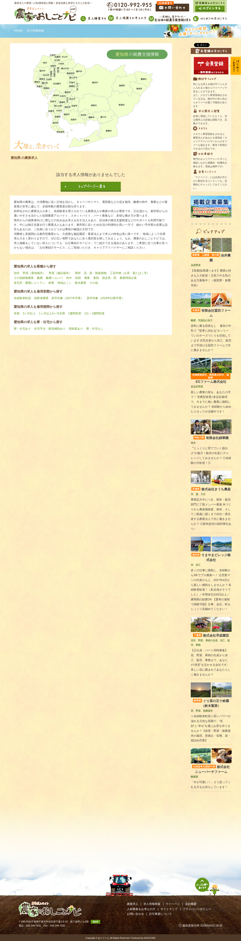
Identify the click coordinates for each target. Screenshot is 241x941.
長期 (17, 313)
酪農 (40, 278)
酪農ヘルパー (54, 278)
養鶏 (96, 278)
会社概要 (190, 904)
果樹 (78, 273)
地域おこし (64, 282)
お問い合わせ (135, 914)
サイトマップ (169, 909)
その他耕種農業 (24, 278)
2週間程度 (74, 313)
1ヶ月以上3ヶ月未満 (52, 313)
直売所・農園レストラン (29, 282)
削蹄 (78, 278)
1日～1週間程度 (94, 313)
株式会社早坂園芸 (211, 635)
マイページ (173, 904)
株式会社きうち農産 (211, 489)
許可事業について (160, 914)
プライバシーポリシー (197, 909)
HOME (18, 30)
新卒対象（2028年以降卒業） (105, 298)
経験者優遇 (41, 298)
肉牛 (69, 278)
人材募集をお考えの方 (141, 909)
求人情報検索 (151, 904)
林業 (51, 282)
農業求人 (132, 904)
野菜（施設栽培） (60, 273)
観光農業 (80, 282)
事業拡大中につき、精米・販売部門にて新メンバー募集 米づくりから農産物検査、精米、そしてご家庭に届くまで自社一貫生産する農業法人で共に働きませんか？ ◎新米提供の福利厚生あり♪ (211, 514)
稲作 (17, 273)
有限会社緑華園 (211, 438)
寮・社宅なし (94, 328)
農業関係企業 (128, 278)
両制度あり (76, 328)
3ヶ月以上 (29, 313)
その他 (93, 282)
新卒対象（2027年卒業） (68, 298)
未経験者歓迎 (22, 298)
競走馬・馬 (109, 278)
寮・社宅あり (22, 328)
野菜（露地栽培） (34, 273)
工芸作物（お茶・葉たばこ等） (130, 273)
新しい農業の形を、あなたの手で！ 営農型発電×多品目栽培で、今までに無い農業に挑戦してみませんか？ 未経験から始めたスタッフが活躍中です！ (211, 402)
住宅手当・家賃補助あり (49, 328)
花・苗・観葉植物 (95, 273)
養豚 (87, 278)
